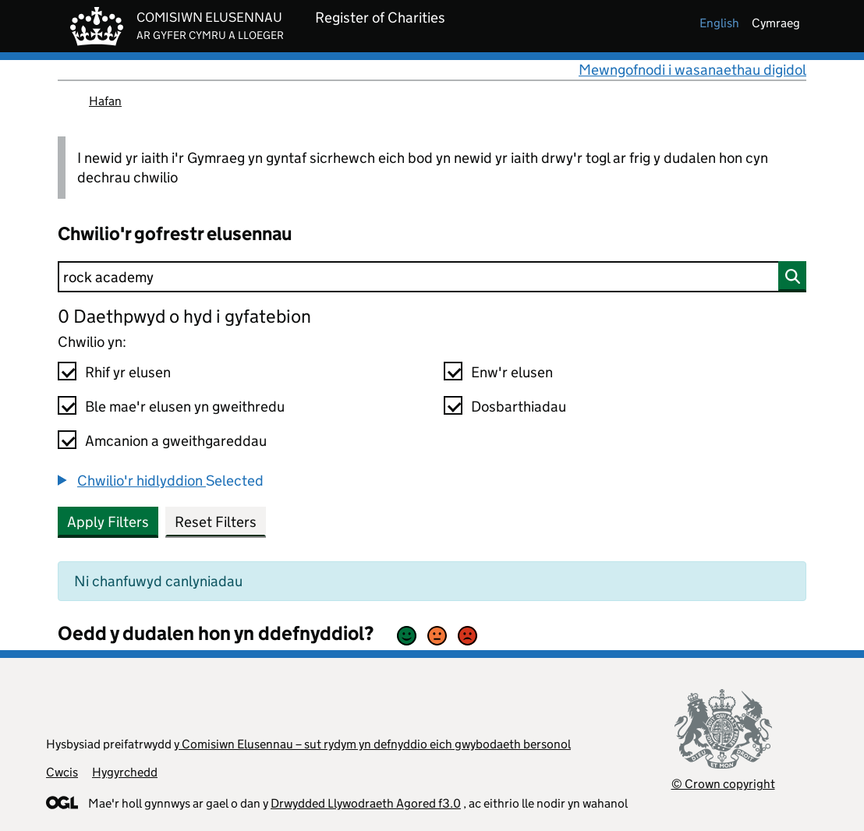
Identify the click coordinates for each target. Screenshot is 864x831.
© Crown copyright (723, 783)
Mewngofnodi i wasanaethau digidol (692, 70)
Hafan (105, 101)
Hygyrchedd (125, 772)
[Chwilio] (432, 276)
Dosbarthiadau (518, 407)
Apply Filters (108, 522)
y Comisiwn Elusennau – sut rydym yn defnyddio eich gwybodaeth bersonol (372, 744)
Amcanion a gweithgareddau (176, 441)
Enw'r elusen (512, 372)
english (719, 23)
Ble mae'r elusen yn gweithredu (185, 407)
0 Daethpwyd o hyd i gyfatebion (184, 316)
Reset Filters (216, 522)
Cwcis (62, 772)
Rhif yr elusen (128, 372)
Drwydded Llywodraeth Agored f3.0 (366, 803)
